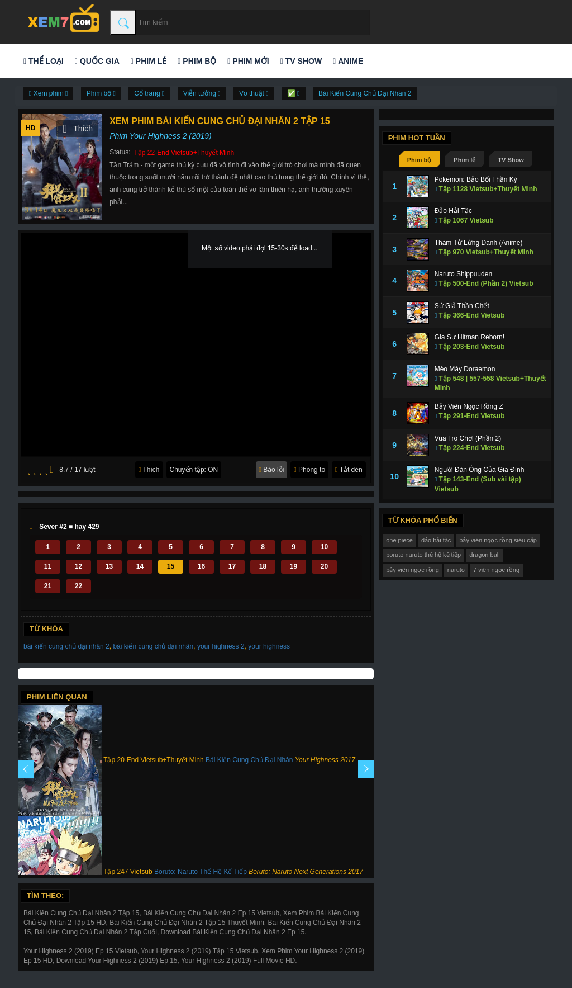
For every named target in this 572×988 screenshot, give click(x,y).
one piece (399, 540)
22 (78, 586)
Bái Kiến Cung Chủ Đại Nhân (249, 760)
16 (201, 566)
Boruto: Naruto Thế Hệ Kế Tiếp (200, 872)
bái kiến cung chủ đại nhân (153, 646)
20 (324, 566)
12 (78, 566)
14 (140, 566)
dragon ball (484, 554)
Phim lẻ (148, 60)
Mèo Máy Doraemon (465, 369)
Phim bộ (197, 60)
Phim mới (248, 60)
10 (324, 547)
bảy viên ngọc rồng (412, 569)
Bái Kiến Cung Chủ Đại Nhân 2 (364, 93)
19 (293, 566)
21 (47, 586)
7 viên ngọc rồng (496, 569)
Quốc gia (97, 60)
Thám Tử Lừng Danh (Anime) (479, 243)
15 (170, 566)
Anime (348, 60)
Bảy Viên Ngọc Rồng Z (469, 406)
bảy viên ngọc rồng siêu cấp (498, 540)
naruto (456, 569)
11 (47, 566)
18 (262, 566)
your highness (269, 646)
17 (232, 566)
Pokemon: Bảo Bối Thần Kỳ (476, 179)
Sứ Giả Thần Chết (462, 306)
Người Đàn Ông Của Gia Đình (480, 470)
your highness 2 (221, 646)
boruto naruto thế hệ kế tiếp (423, 554)
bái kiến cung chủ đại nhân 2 (66, 646)
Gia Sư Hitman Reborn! (469, 337)
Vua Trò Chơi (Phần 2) (468, 438)
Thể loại (43, 60)
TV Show (301, 60)
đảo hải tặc (436, 540)
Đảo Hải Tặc (453, 211)
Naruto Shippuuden (463, 274)
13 (109, 566)
